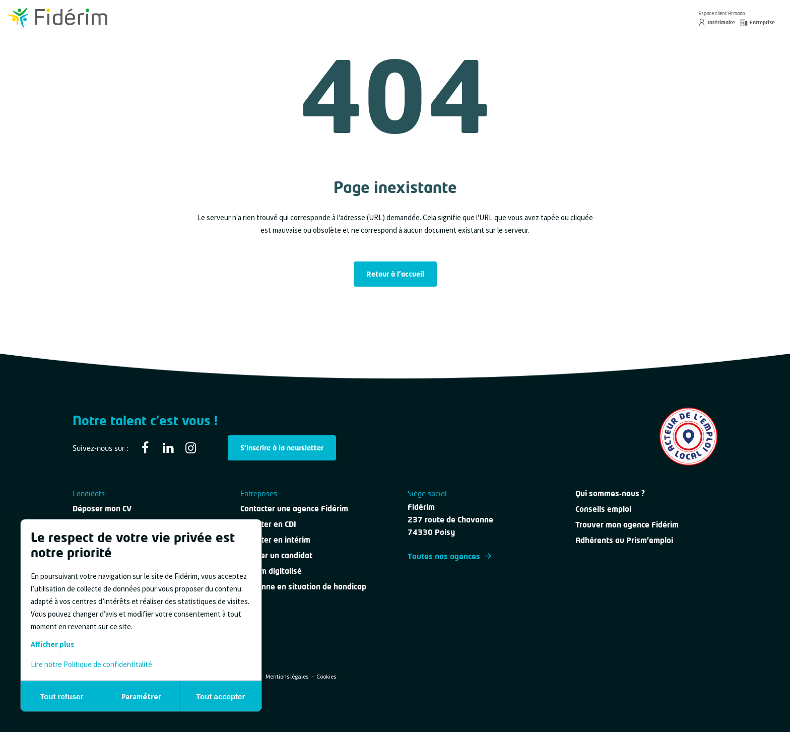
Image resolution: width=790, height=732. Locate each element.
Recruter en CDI (268, 523)
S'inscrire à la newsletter (281, 447)
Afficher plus (52, 644)
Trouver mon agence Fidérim (627, 524)
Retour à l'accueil (395, 274)
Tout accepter (220, 696)
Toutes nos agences (449, 556)
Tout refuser (61, 696)
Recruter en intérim (275, 539)
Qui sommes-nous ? (610, 493)
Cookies (326, 676)
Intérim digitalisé (271, 570)
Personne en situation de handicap (303, 586)
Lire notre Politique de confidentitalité (91, 664)
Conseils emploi (603, 508)
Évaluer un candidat (276, 555)
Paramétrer (141, 696)
